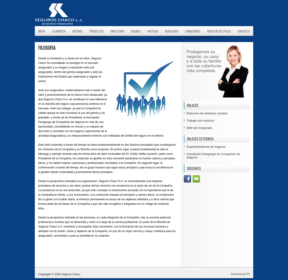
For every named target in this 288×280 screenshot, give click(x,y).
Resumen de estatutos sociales (207, 113)
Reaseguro (171, 31)
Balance (136, 31)
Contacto (243, 31)
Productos (96, 31)
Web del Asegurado (199, 128)
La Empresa (59, 31)
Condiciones (192, 31)
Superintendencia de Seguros (206, 146)
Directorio (117, 31)
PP (248, 274)
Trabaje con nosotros (200, 120)
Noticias (153, 31)
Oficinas (77, 31)
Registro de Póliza (219, 31)
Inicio (41, 31)
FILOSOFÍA (47, 47)
